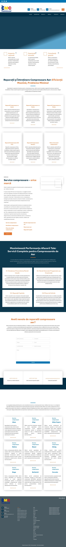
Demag (34, 523)
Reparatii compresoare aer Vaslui (54, 508)
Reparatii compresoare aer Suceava (54, 514)
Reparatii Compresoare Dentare (21, 514)
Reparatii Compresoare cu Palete (22, 513)
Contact (63, 9)
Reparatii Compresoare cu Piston (22, 511)
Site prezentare (33, 545)
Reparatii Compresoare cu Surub (22, 510)
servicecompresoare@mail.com (54, 10)
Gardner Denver (36, 526)
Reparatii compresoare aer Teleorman (54, 513)
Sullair (34, 533)
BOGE (34, 516)
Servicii (43, 14)
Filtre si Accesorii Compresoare (21, 517)
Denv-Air (34, 536)
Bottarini (34, 517)
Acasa (30, 14)
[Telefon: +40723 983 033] (29, 9)
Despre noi (36, 14)
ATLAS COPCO (35, 510)
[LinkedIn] (4, 1)
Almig (34, 514)
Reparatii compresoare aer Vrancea (54, 507)
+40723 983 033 (33, 10)
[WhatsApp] (6, 1)
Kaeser (34, 529)
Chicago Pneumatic (36, 520)
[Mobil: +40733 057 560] (38, 9)
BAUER (34, 513)
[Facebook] (2, 1)
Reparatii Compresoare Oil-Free (21, 516)
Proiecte (56, 14)
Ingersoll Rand (36, 527)
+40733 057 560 (42, 10)
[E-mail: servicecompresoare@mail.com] (47, 9)
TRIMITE (33, 362)
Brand (50, 14)
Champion (35, 539)
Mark (34, 530)
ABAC (34, 507)
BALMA (34, 511)
